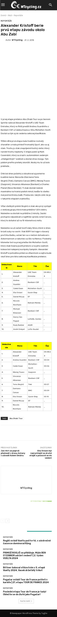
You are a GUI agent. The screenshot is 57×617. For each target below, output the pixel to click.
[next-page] (7, 521)
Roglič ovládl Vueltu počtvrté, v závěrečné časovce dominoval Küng (27, 542)
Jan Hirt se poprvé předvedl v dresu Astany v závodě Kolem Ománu (13, 453)
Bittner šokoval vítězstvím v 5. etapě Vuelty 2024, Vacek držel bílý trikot (26, 509)
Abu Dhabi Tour (16, 418)
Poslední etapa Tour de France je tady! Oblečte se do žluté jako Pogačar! (24, 593)
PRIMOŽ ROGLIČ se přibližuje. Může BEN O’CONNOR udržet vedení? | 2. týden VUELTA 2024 (24, 555)
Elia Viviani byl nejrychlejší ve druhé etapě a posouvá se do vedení (40, 454)
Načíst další (26, 601)
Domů (3, 15)
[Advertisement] (28, 76)
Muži (10, 15)
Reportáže (18, 15)
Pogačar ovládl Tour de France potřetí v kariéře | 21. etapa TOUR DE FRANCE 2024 (26, 581)
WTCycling (17, 40)
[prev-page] (3, 521)
